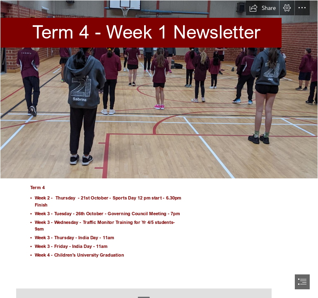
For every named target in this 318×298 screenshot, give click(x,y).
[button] (262, 7)
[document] (159, 149)
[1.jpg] (159, 89)
